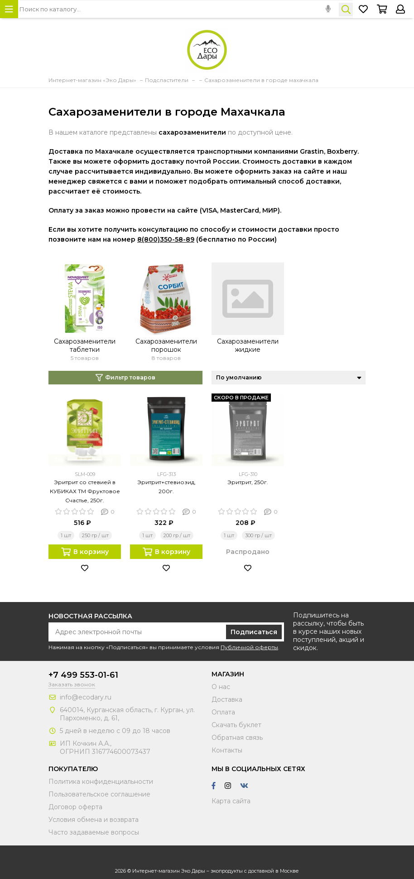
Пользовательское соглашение (99, 794)
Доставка (227, 699)
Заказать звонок (71, 684)
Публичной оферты (249, 647)
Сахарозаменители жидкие (248, 345)
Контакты (227, 750)
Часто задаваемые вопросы (93, 832)
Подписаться (254, 632)
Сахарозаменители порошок (166, 345)
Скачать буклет (236, 725)
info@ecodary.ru (85, 697)
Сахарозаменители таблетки (85, 345)
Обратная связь (237, 737)
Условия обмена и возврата (93, 820)
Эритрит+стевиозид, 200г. (166, 487)
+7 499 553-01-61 (83, 675)
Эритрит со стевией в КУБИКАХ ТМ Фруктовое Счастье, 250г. (85, 491)
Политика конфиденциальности (100, 781)
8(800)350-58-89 (165, 239)
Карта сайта (231, 801)
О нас (221, 687)
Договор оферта (75, 807)
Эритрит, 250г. (247, 482)
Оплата (223, 712)
